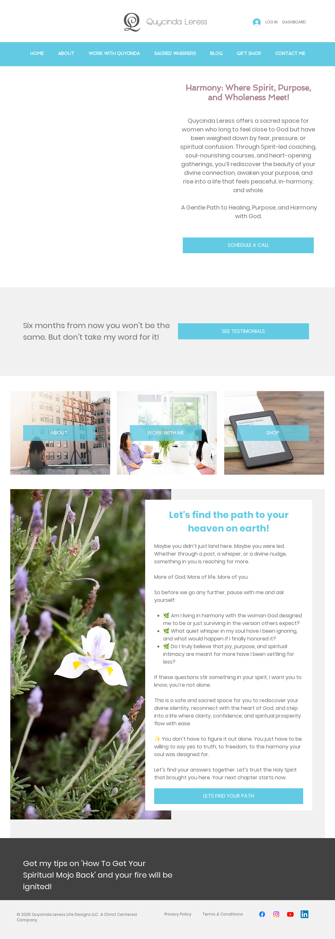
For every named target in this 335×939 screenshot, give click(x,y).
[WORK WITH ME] (166, 433)
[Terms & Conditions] (222, 914)
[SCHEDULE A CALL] (248, 245)
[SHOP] (273, 433)
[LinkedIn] (304, 914)
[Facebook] (262, 914)
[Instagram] (276, 914)
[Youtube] (290, 914)
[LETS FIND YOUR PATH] (228, 796)
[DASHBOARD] (294, 22)
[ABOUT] (59, 433)
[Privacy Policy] (177, 914)
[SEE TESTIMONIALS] (243, 331)
